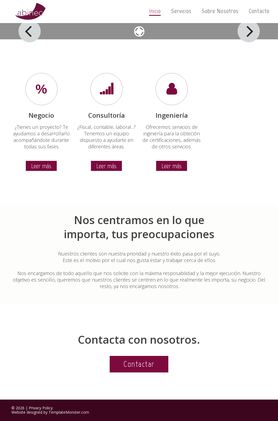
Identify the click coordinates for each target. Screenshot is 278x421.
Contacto (259, 11)
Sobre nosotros (220, 11)
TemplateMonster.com (69, 412)
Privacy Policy (41, 407)
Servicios (181, 11)
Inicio (155, 11)
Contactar (139, 364)
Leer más (41, 166)
